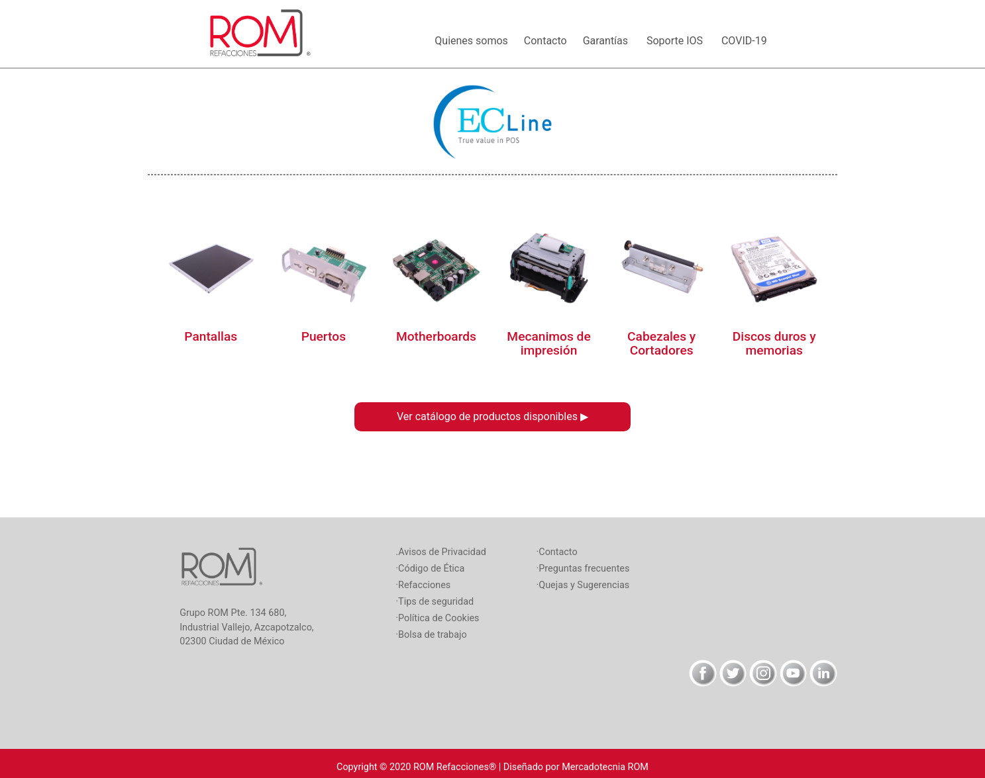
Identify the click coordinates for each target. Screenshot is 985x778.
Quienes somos (474, 40)
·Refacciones (422, 585)
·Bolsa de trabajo (430, 634)
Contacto (548, 40)
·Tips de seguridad (434, 601)
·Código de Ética (429, 568)
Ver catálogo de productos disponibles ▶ (492, 416)
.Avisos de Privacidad (440, 552)
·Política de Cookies (437, 618)
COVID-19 (748, 40)
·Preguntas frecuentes (583, 568)
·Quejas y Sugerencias (583, 585)
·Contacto (557, 552)
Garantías (609, 40)
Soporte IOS (679, 40)
